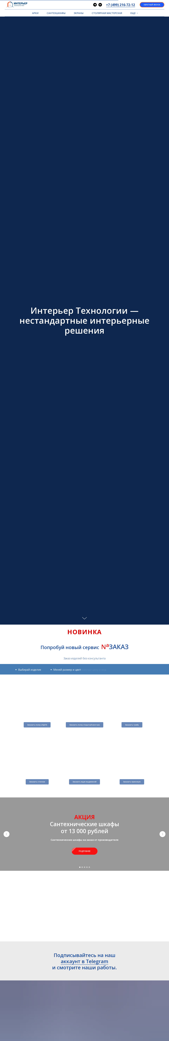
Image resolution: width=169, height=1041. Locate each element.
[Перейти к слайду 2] (82, 867)
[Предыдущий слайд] (6, 834)
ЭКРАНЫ (78, 13)
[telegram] (95, 5)
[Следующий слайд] (162, 834)
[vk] (100, 5)
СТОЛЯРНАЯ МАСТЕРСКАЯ (107, 13)
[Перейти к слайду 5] (89, 867)
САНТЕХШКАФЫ (56, 13)
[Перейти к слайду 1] (79, 867)
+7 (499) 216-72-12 (120, 4)
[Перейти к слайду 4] (87, 867)
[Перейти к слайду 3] (84, 867)
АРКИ (35, 13)
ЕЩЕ (133, 13)
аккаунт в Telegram (84, 961)
